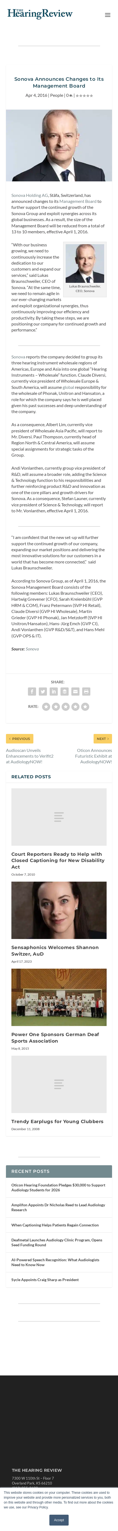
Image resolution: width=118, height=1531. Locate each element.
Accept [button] (59, 1520)
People (56, 95)
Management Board (78, 201)
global (68, 387)
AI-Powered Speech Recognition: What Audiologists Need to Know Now (55, 1262)
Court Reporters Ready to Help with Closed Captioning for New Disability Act (58, 860)
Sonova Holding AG (29, 195)
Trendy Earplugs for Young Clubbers (57, 1121)
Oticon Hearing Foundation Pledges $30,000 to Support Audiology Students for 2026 (58, 1187)
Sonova (18, 356)
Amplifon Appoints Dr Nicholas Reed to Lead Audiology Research (58, 1207)
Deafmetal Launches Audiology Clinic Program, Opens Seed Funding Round (56, 1242)
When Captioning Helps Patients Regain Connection (55, 1225)
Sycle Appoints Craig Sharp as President (45, 1279)
